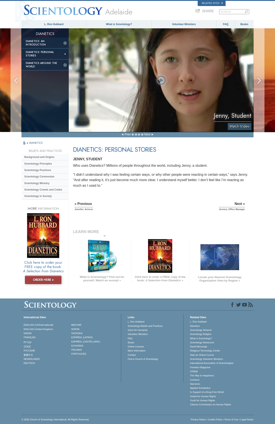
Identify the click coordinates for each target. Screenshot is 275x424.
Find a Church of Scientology (143, 359)
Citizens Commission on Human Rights (210, 404)
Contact (132, 355)
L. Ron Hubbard (54, 24)
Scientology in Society (38, 196)
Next (147, 134)
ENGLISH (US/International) (38, 325)
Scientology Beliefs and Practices (145, 326)
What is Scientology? (119, 24)
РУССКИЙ (29, 350)
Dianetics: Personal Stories (40, 54)
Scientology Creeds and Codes (43, 189)
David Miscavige (198, 346)
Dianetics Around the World (41, 64)
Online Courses (136, 346)
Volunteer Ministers (184, 24)
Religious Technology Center (205, 350)
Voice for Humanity (137, 330)
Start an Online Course (202, 355)
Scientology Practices (37, 170)
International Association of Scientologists (211, 363)
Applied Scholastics (200, 388)
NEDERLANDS (32, 359)
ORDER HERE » (43, 280)
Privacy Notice (198, 419)
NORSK (75, 329)
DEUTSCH (29, 363)
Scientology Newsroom (202, 342)
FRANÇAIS (30, 337)
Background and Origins (39, 157)
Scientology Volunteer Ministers (206, 359)
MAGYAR (76, 325)
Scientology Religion (200, 334)
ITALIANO (76, 349)
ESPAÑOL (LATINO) (82, 337)
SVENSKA (76, 333)
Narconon (195, 384)
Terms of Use (231, 419)
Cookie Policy (215, 419)
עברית (28, 342)
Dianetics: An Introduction (36, 43)
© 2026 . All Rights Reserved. (55, 419)
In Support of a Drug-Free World (207, 392)
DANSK (28, 333)
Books (244, 24)
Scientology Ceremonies (39, 176)
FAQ (225, 24)
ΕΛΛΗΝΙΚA (77, 345)
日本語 (27, 346)
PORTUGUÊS (78, 354)
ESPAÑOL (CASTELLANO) (85, 341)
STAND (194, 371)
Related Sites (212, 3)
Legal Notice (247, 419)
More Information (136, 350)
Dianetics (195, 326)
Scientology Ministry (36, 183)
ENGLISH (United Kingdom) (38, 329)
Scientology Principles (38, 163)
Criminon (194, 380)
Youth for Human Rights (202, 400)
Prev (128, 134)
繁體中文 (28, 355)
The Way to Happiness (202, 375)
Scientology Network (200, 330)
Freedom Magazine (200, 367)
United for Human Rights (203, 396)
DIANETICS (36, 143)
